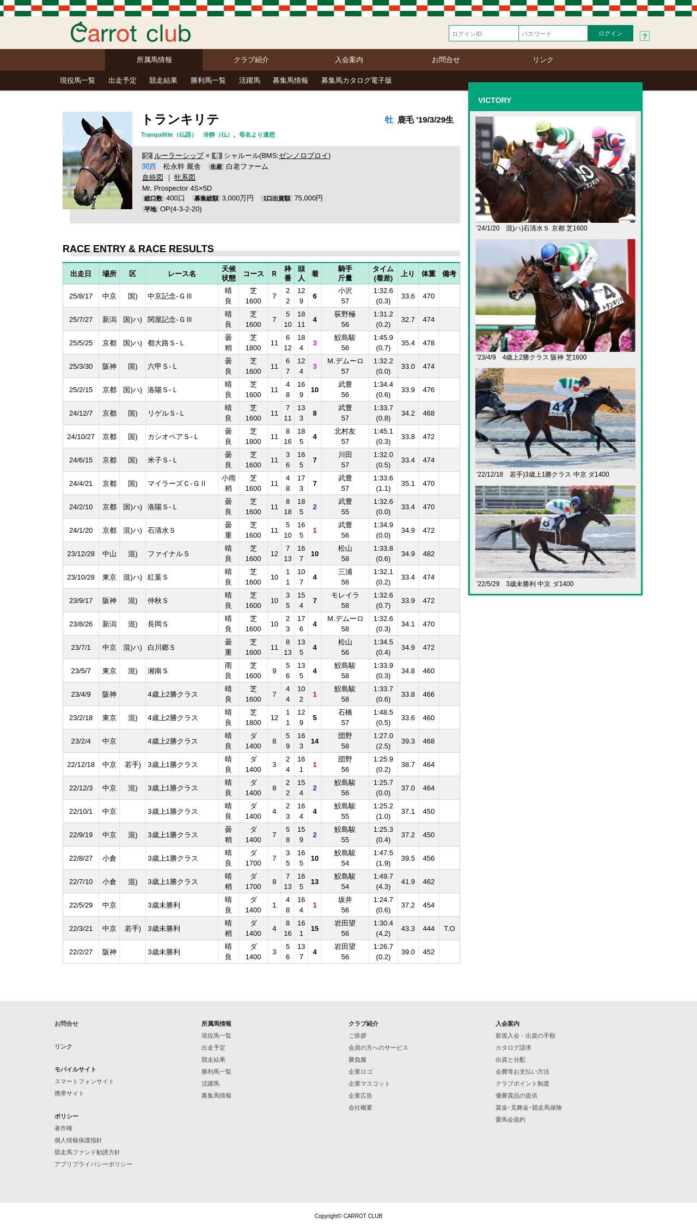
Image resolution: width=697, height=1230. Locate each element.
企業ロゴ (360, 1071)
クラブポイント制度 (522, 1083)
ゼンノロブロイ (303, 155)
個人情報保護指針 (78, 1140)
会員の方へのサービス (378, 1047)
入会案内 (349, 60)
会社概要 (360, 1107)
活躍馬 (249, 80)
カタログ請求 (513, 1047)
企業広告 (360, 1095)
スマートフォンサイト (84, 1081)
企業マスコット (369, 1083)
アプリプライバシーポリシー (93, 1164)
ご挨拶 (357, 1035)
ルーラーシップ (179, 155)
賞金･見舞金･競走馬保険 (529, 1107)
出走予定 (122, 80)
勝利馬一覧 (208, 80)
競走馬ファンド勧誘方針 (87, 1152)
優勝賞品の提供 (516, 1095)
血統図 (152, 177)
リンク (543, 60)
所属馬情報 (154, 60)
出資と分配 (510, 1059)
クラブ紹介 (251, 60)
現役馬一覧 (77, 80)
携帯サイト (69, 1093)
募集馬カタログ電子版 (356, 80)
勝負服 (357, 1059)
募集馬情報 (290, 80)
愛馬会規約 (510, 1119)
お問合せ (446, 60)
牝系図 (184, 177)
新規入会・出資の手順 (525, 1035)
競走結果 (163, 80)
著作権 (63, 1128)
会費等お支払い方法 (522, 1071)
